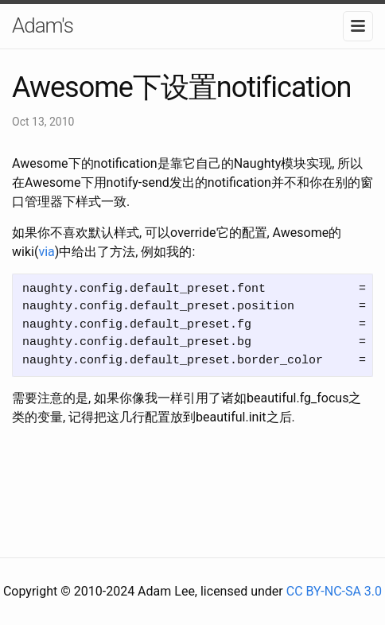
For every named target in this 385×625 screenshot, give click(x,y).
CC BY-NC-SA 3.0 (334, 591)
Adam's (42, 25)
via (46, 251)
